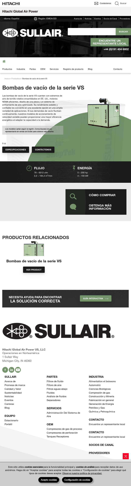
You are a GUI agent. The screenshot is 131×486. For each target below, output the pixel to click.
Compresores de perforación (62, 440)
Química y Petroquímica (102, 419)
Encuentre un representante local (110, 42)
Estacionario (11, 428)
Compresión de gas (99, 400)
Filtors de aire (54, 393)
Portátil (8, 432)
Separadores (53, 408)
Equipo (10, 424)
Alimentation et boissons (102, 389)
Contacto (117, 69)
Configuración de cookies (77, 479)
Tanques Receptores (58, 444)
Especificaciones (15, 149)
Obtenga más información (100, 206)
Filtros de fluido (55, 389)
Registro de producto (73, 69)
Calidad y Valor (13, 397)
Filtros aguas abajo (57, 397)
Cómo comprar (102, 195)
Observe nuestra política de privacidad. (82, 473)
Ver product (34, 278)
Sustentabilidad (13, 400)
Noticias (88, 18)
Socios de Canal (110, 18)
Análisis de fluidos (56, 404)
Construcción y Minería (101, 404)
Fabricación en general (101, 408)
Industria (21, 69)
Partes (33, 69)
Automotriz (95, 393)
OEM (42, 69)
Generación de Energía (101, 412)
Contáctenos (43, 149)
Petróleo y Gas (97, 415)
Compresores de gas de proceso (64, 437)
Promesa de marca (15, 393)
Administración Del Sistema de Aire (63, 423)
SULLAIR (10, 385)
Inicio (7, 78)
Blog (90, 69)
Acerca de (78, 18)
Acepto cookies (49, 479)
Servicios (54, 69)
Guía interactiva (95, 306)
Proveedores (125, 18)
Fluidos (51, 400)
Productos (7, 69)
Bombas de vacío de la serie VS (34, 269)
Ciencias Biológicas (100, 397)
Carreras (9, 412)
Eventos (97, 18)
